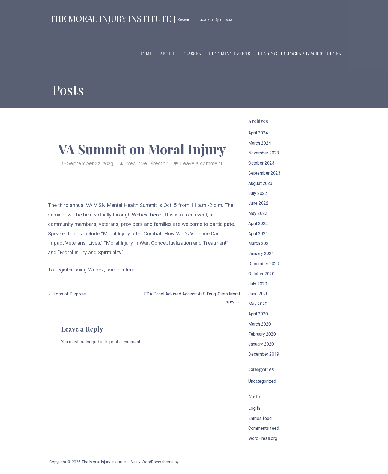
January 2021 (261, 253)
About (167, 54)
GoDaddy (187, 462)
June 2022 (258, 203)
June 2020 (258, 293)
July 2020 (257, 283)
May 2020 (257, 303)
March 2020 (259, 324)
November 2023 (263, 153)
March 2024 (259, 143)
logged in (94, 341)
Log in (254, 408)
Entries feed (260, 418)
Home (145, 54)
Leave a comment (201, 163)
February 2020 (262, 334)
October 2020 (261, 273)
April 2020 (258, 314)
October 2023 (261, 163)
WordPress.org (262, 438)
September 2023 (264, 173)
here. (157, 215)
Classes (191, 54)
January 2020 (261, 344)
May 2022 (257, 213)
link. (130, 270)
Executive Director (146, 163)
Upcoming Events (229, 54)
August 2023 (260, 183)
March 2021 (259, 243)
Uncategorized (262, 381)
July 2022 (257, 193)
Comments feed (263, 428)
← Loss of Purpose (67, 294)
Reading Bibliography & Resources (299, 54)
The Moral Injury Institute (110, 18)
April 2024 (258, 133)
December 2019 (263, 354)
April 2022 (258, 223)
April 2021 (258, 233)
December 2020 (263, 263)
